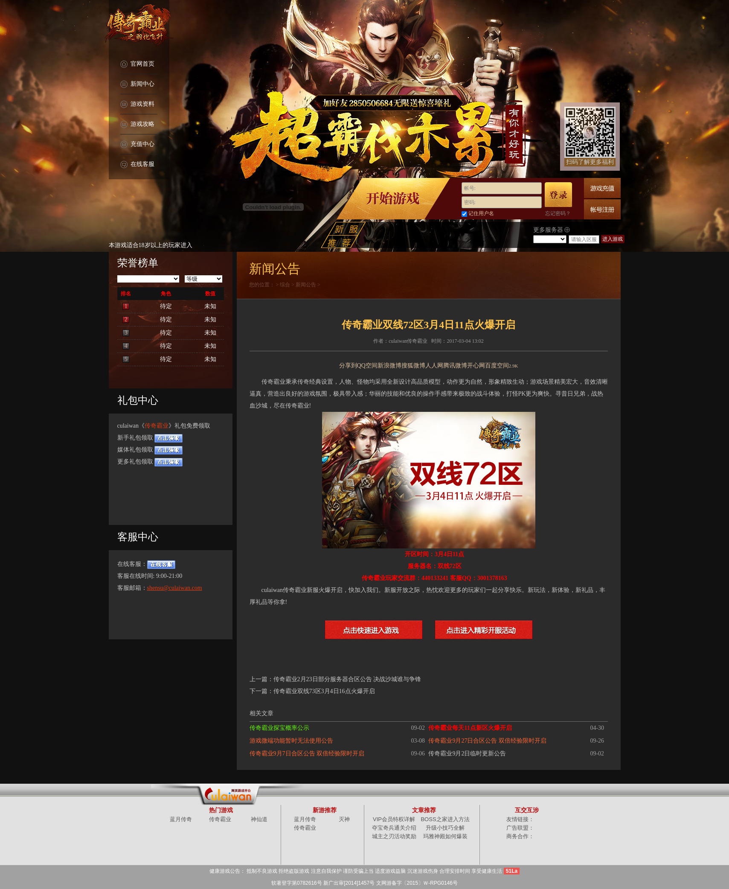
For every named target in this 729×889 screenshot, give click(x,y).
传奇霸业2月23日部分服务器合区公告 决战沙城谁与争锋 (347, 679)
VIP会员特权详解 (394, 819)
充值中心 (137, 144)
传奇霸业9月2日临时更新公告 (467, 753)
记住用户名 (481, 213)
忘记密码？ (558, 213)
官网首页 (137, 64)
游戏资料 (137, 104)
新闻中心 (137, 84)
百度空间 (497, 365)
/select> (549, 239)
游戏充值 (602, 188)
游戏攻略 (137, 124)
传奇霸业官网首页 (139, 25)
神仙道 (259, 819)
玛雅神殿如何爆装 (445, 836)
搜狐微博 (413, 365)
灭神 (344, 819)
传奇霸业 (156, 426)
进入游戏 (612, 239)
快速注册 (602, 209)
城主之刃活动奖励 (394, 836)
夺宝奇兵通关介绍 (394, 828)
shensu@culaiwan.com (174, 588)
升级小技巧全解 (445, 828)
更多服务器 (551, 230)
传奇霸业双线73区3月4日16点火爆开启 (324, 691)
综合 (285, 285)
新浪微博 (389, 365)
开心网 (476, 365)
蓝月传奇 (181, 819)
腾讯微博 (455, 365)
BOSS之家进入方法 (445, 819)
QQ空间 (367, 365)
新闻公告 (306, 285)
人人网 (434, 365)
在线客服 (137, 164)
